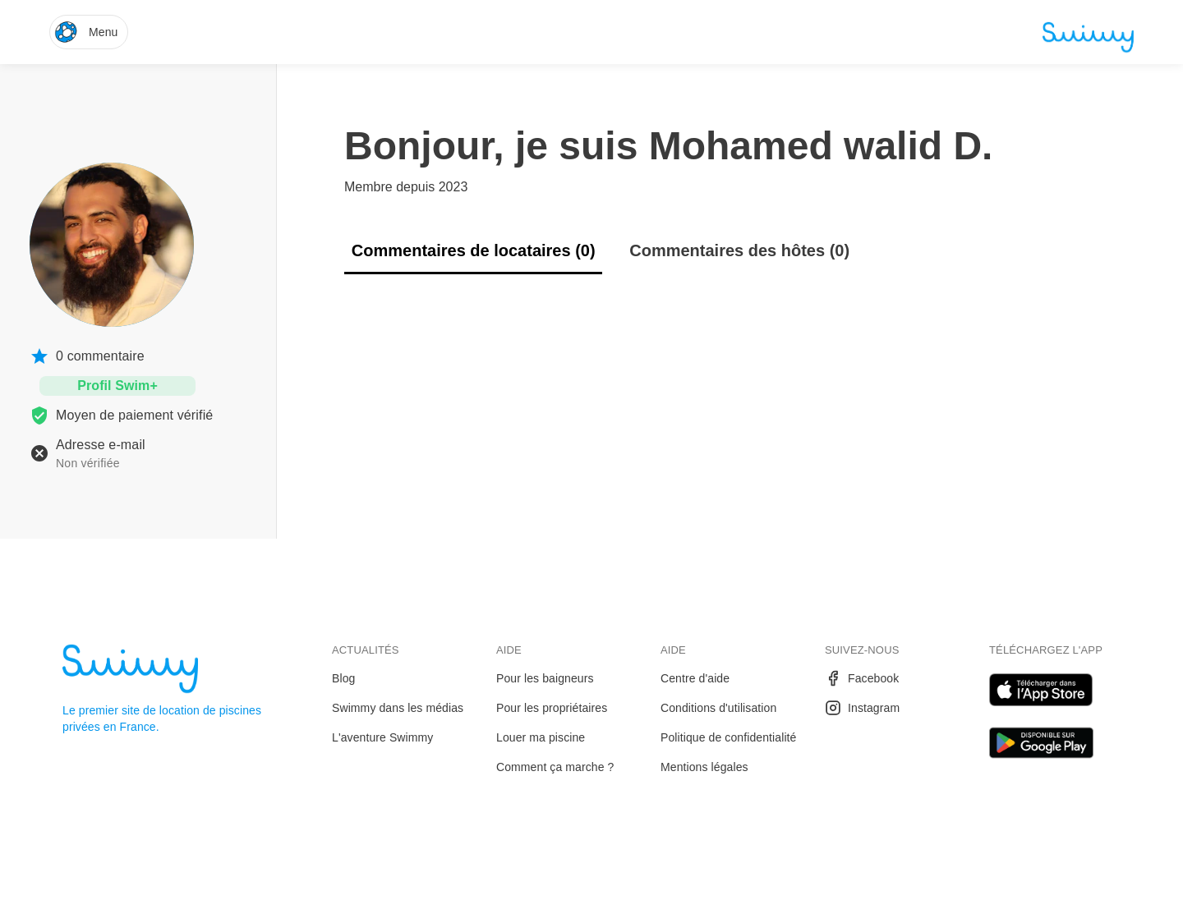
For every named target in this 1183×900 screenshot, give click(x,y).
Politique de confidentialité (728, 737)
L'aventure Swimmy (382, 737)
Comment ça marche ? (555, 767)
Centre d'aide (695, 678)
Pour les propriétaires (551, 707)
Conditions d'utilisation (718, 707)
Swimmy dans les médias (397, 707)
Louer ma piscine (540, 737)
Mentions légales (704, 767)
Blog (343, 678)
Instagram (862, 708)
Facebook (862, 678)
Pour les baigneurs (545, 678)
